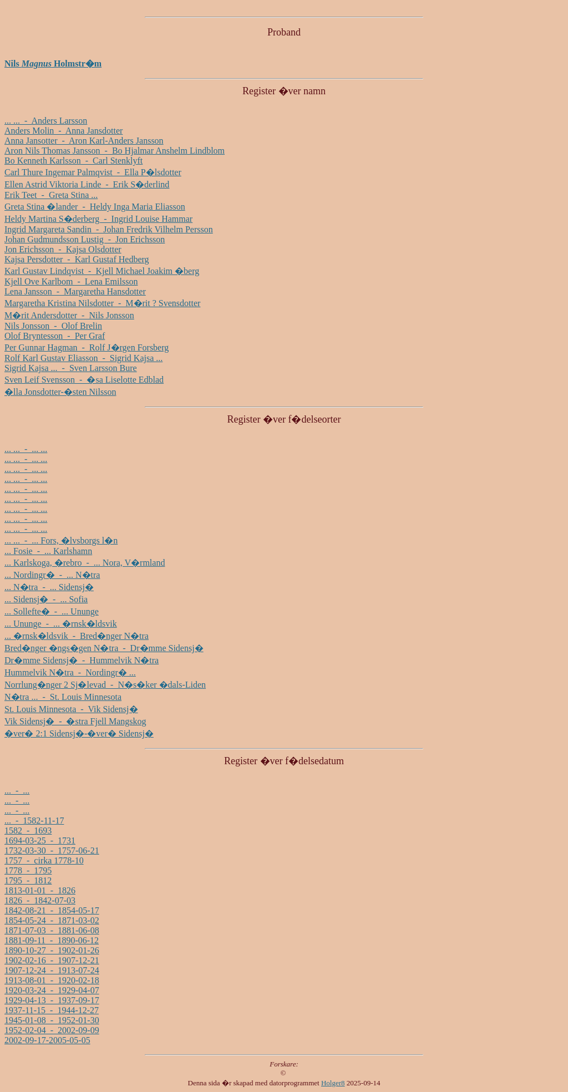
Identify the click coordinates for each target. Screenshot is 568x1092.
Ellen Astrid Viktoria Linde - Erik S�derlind (86, 184)
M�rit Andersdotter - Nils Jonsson (69, 315)
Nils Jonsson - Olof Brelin (53, 326)
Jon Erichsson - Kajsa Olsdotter (62, 249)
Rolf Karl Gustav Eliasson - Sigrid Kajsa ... (83, 358)
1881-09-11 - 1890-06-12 (51, 940)
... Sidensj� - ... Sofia (46, 599)
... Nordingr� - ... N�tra (52, 575)
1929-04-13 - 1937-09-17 (51, 1000)
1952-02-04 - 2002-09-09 (51, 1030)
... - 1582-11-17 (34, 820)
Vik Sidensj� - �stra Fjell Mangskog (75, 721)
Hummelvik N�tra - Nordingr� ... (70, 672)
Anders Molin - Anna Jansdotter (63, 130)
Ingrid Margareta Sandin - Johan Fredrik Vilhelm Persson (108, 229)
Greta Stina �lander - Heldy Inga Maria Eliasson (94, 206)
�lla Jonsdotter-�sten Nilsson (60, 392)
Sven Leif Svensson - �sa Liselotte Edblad (84, 379)
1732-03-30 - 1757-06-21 (51, 850)
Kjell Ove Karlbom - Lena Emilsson (71, 281)
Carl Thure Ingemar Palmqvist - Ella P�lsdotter (92, 172)
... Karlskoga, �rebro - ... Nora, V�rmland (84, 562)
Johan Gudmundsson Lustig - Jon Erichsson (84, 239)
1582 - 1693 (28, 830)
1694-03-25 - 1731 (39, 840)
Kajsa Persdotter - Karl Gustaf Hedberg (76, 259)
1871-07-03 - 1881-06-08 (51, 930)
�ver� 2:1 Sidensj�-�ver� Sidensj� (79, 733)
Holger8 (333, 1083)
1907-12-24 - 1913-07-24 (51, 970)
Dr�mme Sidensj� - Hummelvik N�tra (81, 660)
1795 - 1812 (28, 880)
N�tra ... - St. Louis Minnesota (62, 697)
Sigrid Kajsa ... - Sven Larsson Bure (70, 368)
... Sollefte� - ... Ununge (51, 611)
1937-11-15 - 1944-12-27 (51, 1010)
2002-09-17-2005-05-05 (47, 1040)
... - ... (16, 790)
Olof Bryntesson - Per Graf (54, 336)
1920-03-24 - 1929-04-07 (51, 990)
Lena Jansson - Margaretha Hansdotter (75, 291)
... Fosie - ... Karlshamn (48, 551)
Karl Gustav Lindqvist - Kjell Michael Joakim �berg (101, 271)
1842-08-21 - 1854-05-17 (51, 910)
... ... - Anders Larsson (45, 120)
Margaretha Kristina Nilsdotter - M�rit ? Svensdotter (102, 303)
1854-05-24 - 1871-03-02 (51, 920)
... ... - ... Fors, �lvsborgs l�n (61, 540)
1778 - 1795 (28, 870)
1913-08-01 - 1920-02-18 (51, 980)
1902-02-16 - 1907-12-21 (51, 960)
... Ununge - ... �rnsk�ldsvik (60, 623)
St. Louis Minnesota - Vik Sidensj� (71, 709)
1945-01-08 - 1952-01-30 (51, 1020)
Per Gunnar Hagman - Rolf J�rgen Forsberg (86, 347)
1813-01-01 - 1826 (39, 890)
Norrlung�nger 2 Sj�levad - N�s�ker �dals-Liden (105, 684)
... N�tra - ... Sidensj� (49, 587)
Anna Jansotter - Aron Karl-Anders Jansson (84, 140)
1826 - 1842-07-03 (39, 900)
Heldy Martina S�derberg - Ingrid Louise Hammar (98, 219)
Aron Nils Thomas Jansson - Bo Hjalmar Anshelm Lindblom (114, 150)
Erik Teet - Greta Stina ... (51, 195)
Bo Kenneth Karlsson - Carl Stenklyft (73, 160)
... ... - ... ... (25, 449)
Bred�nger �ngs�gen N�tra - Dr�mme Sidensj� (104, 648)
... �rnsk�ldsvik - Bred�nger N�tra (76, 636)
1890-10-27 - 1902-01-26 (51, 950)
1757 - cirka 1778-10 (44, 860)
